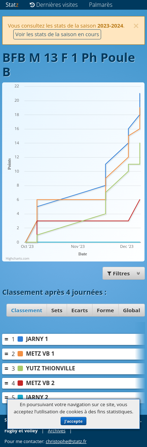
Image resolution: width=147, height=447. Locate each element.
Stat (12, 5)
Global (131, 310)
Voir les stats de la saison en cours (57, 34)
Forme (105, 310)
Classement (26, 310)
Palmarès (100, 5)
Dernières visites (54, 5)
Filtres (123, 273)
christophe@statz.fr (66, 441)
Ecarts (79, 310)
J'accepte (74, 421)
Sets (56, 310)
